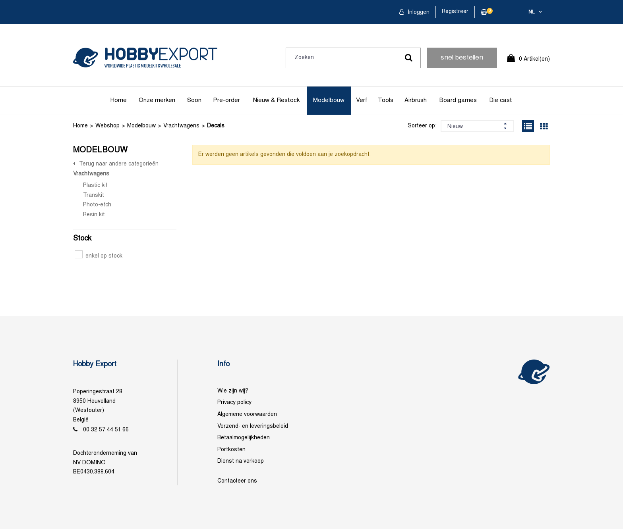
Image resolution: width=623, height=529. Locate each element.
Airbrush (415, 100)
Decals (215, 126)
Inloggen (418, 12)
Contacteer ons (237, 481)
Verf (362, 100)
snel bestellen (462, 58)
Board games (458, 100)
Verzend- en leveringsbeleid (252, 426)
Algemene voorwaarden (247, 414)
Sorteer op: (422, 126)
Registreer (455, 11)
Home (118, 100)
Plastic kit (95, 185)
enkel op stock (98, 256)
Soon (194, 100)
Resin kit (94, 214)
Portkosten (231, 449)
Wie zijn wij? (232, 391)
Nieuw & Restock (276, 100)
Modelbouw (328, 100)
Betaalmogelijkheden (243, 438)
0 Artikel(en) (534, 59)
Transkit (93, 195)
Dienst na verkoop (240, 461)
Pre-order (226, 100)
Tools (385, 100)
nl (531, 12)
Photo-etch (97, 205)
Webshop (107, 126)
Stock (82, 238)
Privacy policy (234, 402)
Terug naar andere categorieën (119, 164)
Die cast (500, 100)
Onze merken (157, 100)
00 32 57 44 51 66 (106, 430)
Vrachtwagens (181, 126)
